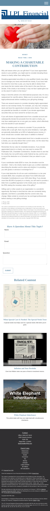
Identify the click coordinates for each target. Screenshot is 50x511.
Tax (25, 459)
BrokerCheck (35, 473)
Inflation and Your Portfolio (25, 368)
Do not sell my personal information (12, 492)
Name (6, 230)
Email (6, 241)
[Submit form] (8, 270)
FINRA (34, 500)
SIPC (38, 500)
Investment (25, 453)
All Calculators (25, 468)
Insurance (25, 457)
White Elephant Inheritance (25, 415)
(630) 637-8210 (24, 21)
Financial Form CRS (8, 470)
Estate (25, 455)
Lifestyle (25, 462)
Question (6, 253)
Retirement (25, 451)
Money (25, 461)
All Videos (25, 466)
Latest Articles (25, 464)
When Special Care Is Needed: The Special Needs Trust (25, 320)
